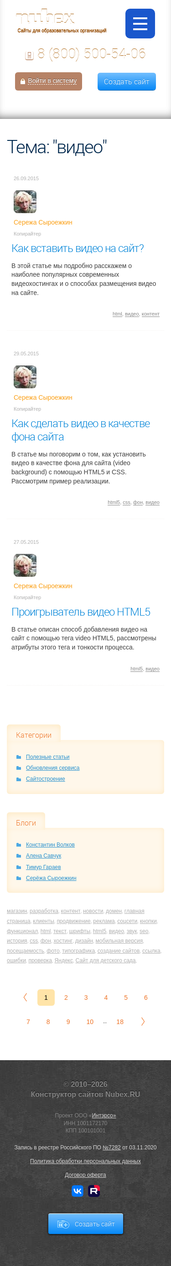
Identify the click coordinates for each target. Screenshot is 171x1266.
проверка (40, 960)
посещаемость (25, 951)
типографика (78, 951)
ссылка (151, 951)
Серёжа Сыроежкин (51, 878)
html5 (114, 502)
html (117, 313)
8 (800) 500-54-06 (91, 54)
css (126, 502)
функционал (22, 931)
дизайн (84, 941)
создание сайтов (119, 951)
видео (132, 313)
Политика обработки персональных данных (85, 1161)
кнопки (148, 921)
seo (144, 931)
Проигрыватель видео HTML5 (80, 611)
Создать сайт (127, 81)
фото (53, 951)
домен (114, 911)
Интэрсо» (104, 1115)
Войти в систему (52, 80)
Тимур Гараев (43, 867)
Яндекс (64, 960)
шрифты (79, 931)
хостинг (63, 941)
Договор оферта (85, 1175)
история (17, 941)
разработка (44, 911)
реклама (103, 921)
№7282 (112, 1147)
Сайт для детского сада (106, 960)
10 (89, 1021)
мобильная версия (119, 941)
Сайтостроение (45, 779)
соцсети (127, 921)
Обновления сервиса (53, 768)
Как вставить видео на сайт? (77, 248)
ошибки (16, 960)
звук (132, 931)
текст (60, 931)
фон (138, 502)
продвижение (73, 921)
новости (93, 911)
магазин (17, 911)
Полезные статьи (47, 757)
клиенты (43, 921)
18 (120, 1021)
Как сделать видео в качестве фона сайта (80, 430)
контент (151, 313)
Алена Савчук (43, 856)
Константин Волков (50, 845)
